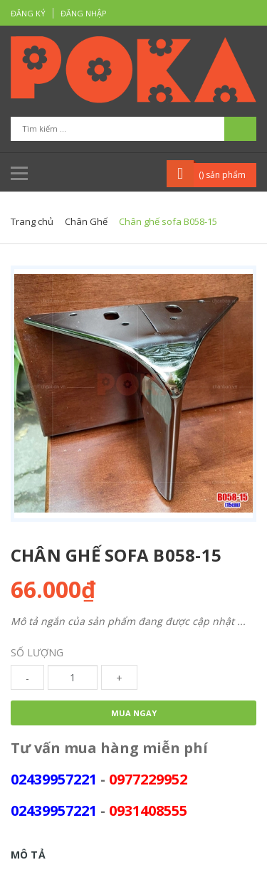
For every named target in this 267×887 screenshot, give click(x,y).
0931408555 (148, 810)
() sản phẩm (222, 175)
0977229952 (148, 779)
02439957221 (54, 779)
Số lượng (37, 652)
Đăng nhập (84, 13)
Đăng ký (28, 13)
